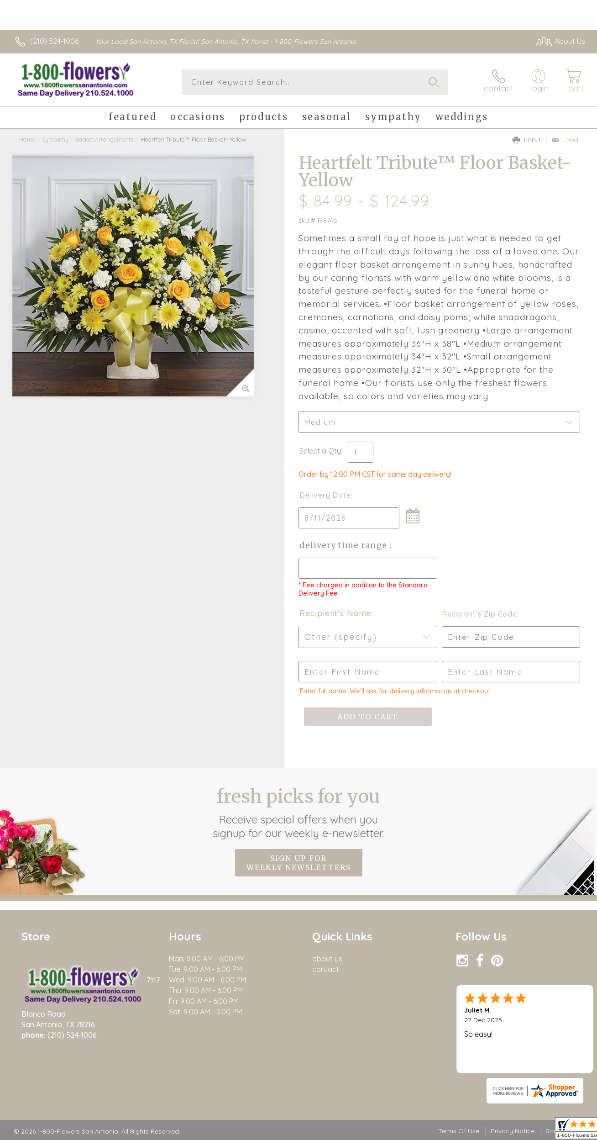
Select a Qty (320, 450)
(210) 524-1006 (54, 41)
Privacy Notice (512, 1131)
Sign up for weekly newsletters (298, 863)
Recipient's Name (335, 613)
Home (27, 139)
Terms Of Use (458, 1131)
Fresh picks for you (298, 812)
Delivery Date (325, 495)
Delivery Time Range (344, 545)
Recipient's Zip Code (479, 613)
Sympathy (55, 139)
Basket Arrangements (104, 139)
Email (565, 140)
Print (527, 140)
